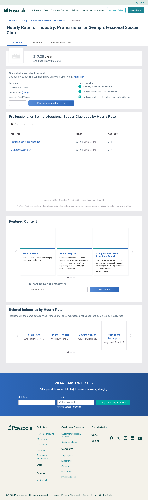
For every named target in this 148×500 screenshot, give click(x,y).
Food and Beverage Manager (25, 141)
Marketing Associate (21, 149)
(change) (26, 92)
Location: (13, 83)
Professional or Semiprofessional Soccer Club (49, 21)
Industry (24, 21)
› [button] (132, 251)
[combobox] (41, 87)
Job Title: (23, 397)
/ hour (48, 57)
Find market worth (129, 42)
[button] (17, 42)
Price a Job (106, 42)
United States (11, 21)
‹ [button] (16, 251)
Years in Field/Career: (20, 97)
